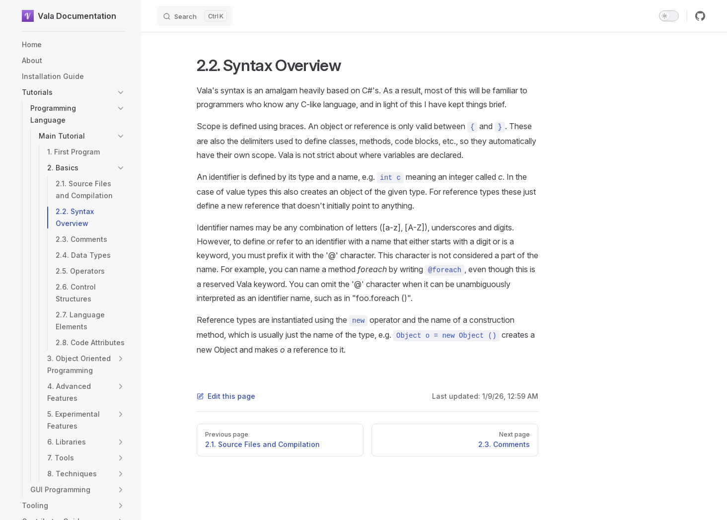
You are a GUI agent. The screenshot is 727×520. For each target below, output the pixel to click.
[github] (700, 16)
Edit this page (226, 396)
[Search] (194, 16)
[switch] (669, 15)
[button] (121, 92)
